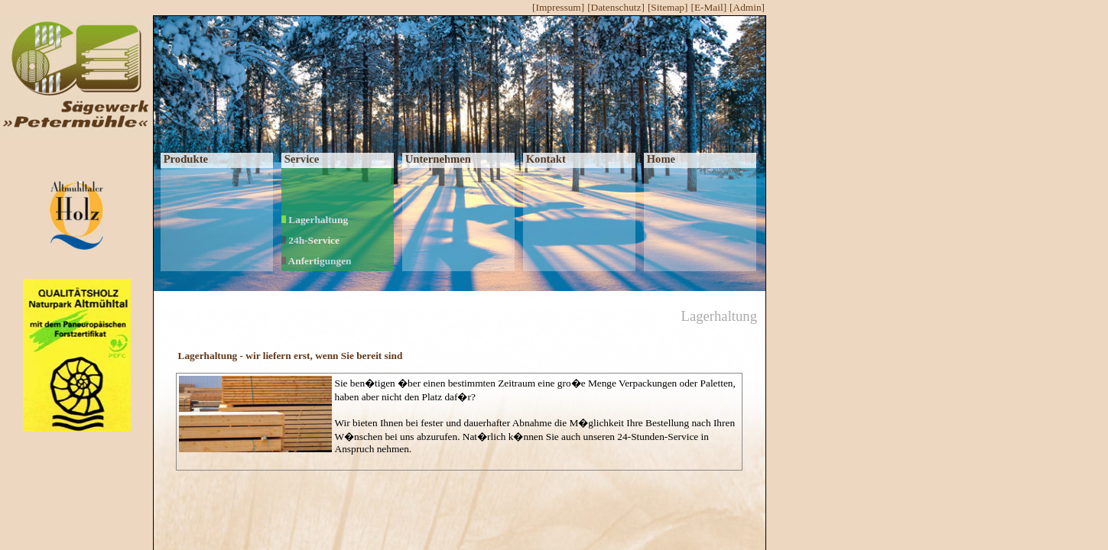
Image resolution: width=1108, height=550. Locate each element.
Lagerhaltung (314, 219)
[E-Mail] (708, 7)
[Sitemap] (668, 7)
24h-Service (310, 240)
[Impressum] (558, 7)
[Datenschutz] (616, 7)
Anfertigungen (316, 261)
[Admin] (747, 7)
